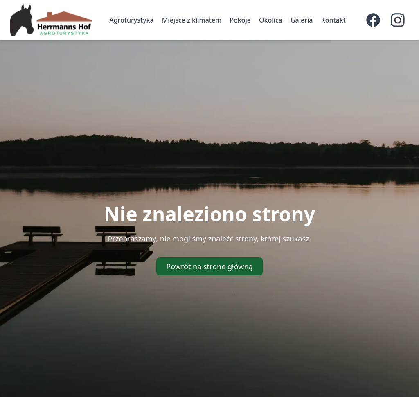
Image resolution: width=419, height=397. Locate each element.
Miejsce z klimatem (192, 20)
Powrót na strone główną (209, 266)
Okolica (270, 20)
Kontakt (333, 20)
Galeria (302, 20)
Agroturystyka (131, 20)
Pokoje (240, 20)
